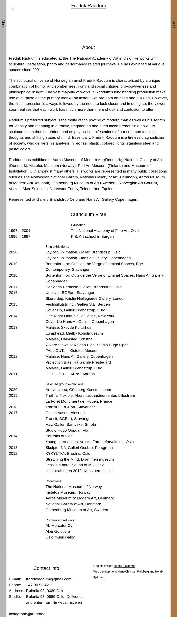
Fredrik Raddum (88, 5)
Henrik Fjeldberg (124, 565)
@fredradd (36, 614)
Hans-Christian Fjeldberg (133, 571)
